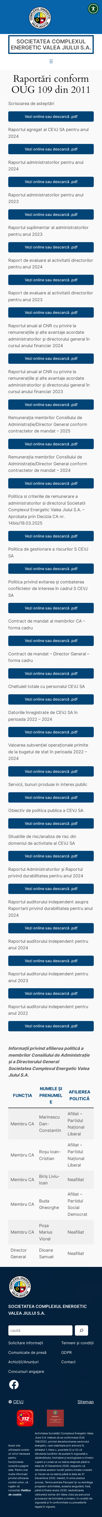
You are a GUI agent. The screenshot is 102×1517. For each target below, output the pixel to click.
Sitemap (86, 1401)
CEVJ (18, 1401)
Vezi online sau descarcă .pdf (51, 116)
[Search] (81, 1330)
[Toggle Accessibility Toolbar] (93, 9)
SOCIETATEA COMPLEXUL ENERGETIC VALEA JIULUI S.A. (51, 44)
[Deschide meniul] (51, 61)
